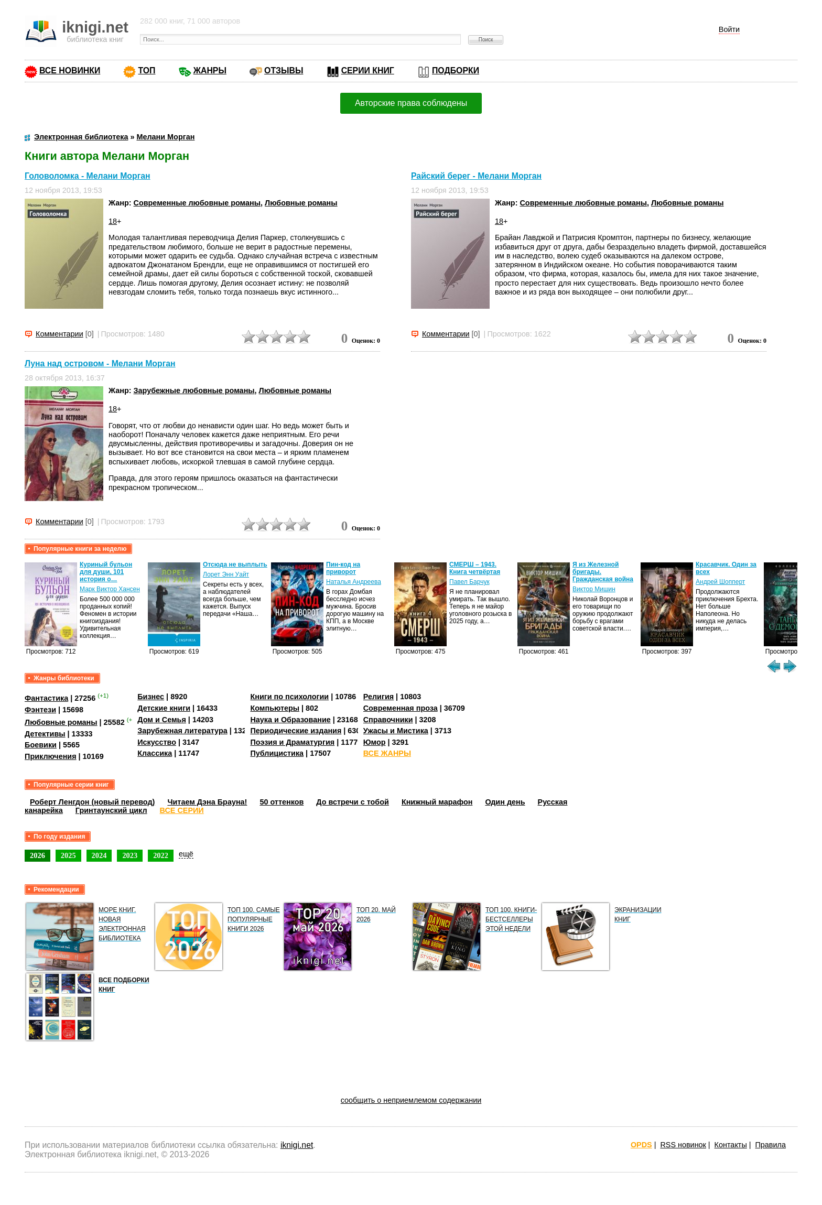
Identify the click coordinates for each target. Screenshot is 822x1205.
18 (113, 221)
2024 (99, 855)
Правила (770, 1145)
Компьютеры (274, 708)
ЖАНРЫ (209, 70)
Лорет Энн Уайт (226, 574)
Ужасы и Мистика (395, 730)
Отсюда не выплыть (235, 564)
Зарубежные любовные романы (194, 390)
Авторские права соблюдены (411, 103)
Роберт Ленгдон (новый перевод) (92, 802)
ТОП (146, 70)
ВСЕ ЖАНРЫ (387, 753)
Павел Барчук (469, 581)
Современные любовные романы (197, 203)
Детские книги (163, 708)
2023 (129, 855)
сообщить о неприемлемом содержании (411, 1100)
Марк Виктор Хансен (110, 589)
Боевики (41, 745)
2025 (68, 855)
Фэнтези (40, 709)
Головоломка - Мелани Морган (87, 175)
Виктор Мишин (593, 589)
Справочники (388, 719)
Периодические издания (295, 730)
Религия (378, 696)
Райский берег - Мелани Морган (476, 175)
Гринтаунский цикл (111, 810)
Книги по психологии (289, 696)
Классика (154, 753)
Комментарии (59, 334)
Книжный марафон (437, 802)
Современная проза (400, 708)
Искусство (156, 742)
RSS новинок (683, 1145)
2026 (37, 855)
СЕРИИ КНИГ (367, 70)
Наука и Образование (290, 719)
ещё (186, 854)
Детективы (45, 734)
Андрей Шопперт (720, 581)
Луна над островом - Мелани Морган (100, 363)
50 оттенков (281, 802)
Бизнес (150, 696)
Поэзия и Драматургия (292, 742)
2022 (160, 855)
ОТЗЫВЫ (283, 70)
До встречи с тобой (352, 802)
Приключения (51, 756)
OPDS (641, 1145)
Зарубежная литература (182, 730)
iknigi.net (296, 1145)
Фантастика (46, 698)
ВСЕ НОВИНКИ (69, 70)
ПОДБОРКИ (455, 70)
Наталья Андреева (353, 581)
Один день (505, 802)
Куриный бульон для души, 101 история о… (106, 572)
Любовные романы (301, 203)
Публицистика (277, 753)
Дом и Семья (161, 719)
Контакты (731, 1145)
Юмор (374, 742)
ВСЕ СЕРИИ (182, 810)
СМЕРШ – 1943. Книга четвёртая (474, 568)
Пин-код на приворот (343, 568)
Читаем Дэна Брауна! (207, 802)
